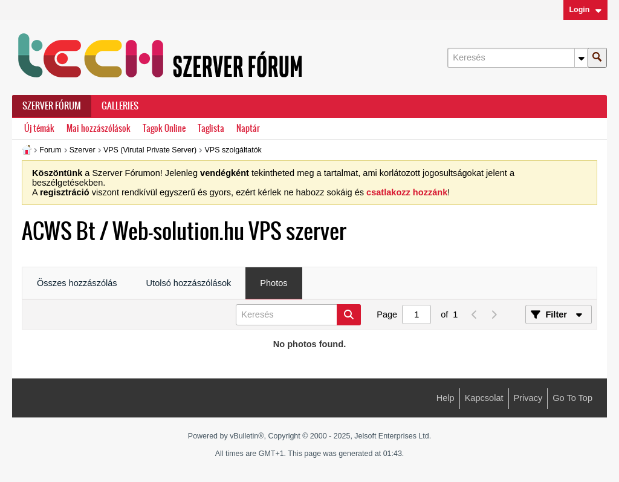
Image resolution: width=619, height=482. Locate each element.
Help (445, 398)
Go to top (572, 398)
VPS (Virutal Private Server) (149, 150)
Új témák (39, 128)
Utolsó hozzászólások (189, 283)
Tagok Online (164, 128)
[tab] (77, 283)
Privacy (528, 398)
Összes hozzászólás (77, 283)
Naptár (248, 128)
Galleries (120, 105)
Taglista (211, 128)
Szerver (83, 150)
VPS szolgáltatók (233, 150)
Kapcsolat (484, 398)
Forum (50, 150)
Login (585, 9)
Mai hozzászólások (98, 128)
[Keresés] (517, 58)
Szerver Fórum (51, 105)
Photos (273, 283)
